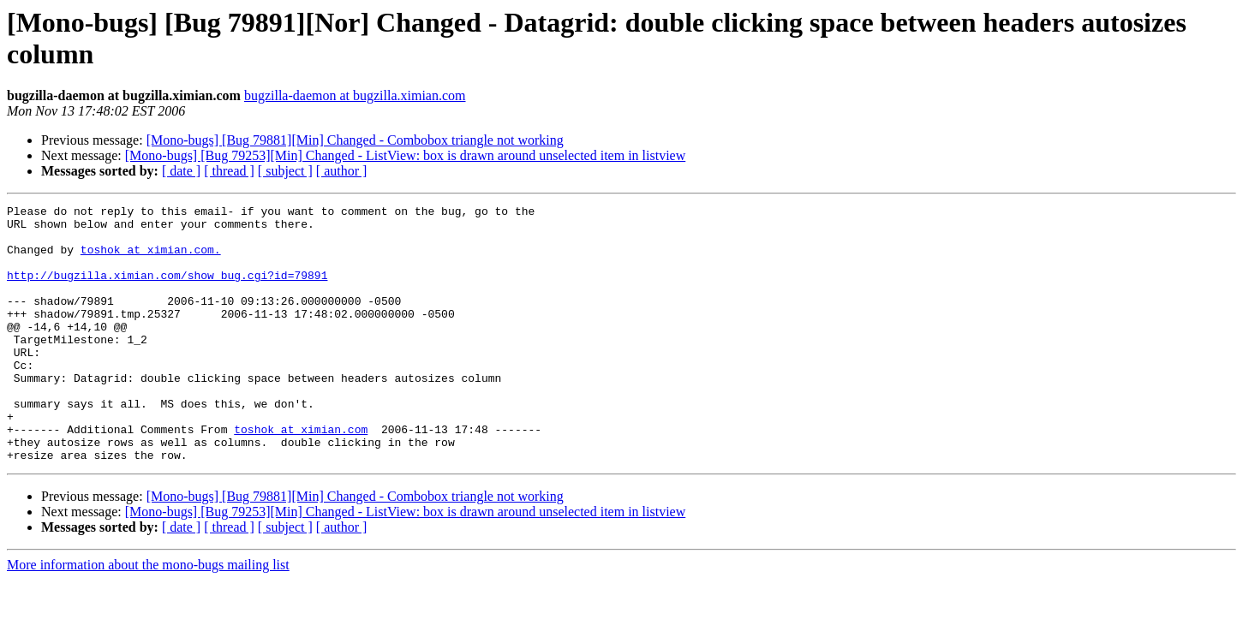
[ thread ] (229, 171)
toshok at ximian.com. (151, 259)
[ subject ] (285, 171)
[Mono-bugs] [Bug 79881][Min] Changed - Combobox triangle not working (355, 140)
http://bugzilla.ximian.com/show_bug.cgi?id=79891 (167, 290)
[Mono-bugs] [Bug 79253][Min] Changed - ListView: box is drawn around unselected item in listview (405, 155)
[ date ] (181, 171)
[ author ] (342, 171)
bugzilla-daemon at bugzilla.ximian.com (355, 95)
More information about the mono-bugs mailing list (148, 616)
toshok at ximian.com (301, 475)
